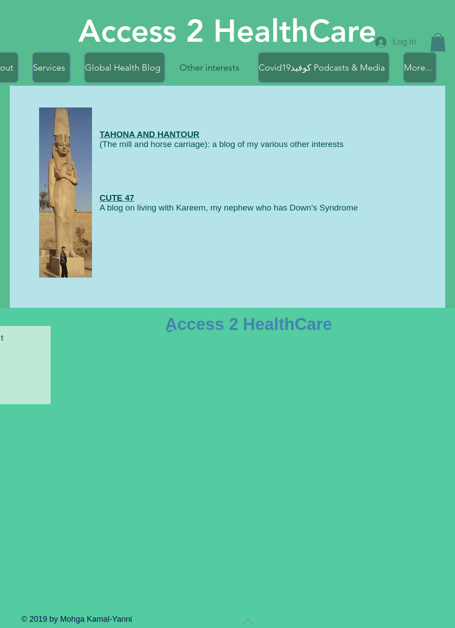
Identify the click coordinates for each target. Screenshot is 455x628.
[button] (438, 42)
